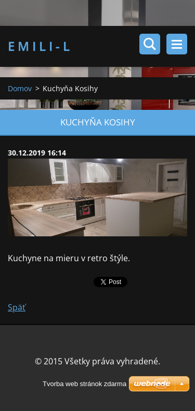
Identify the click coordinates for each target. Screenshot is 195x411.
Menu (176, 44)
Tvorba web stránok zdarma (84, 384)
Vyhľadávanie (149, 44)
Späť (16, 307)
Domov (20, 88)
